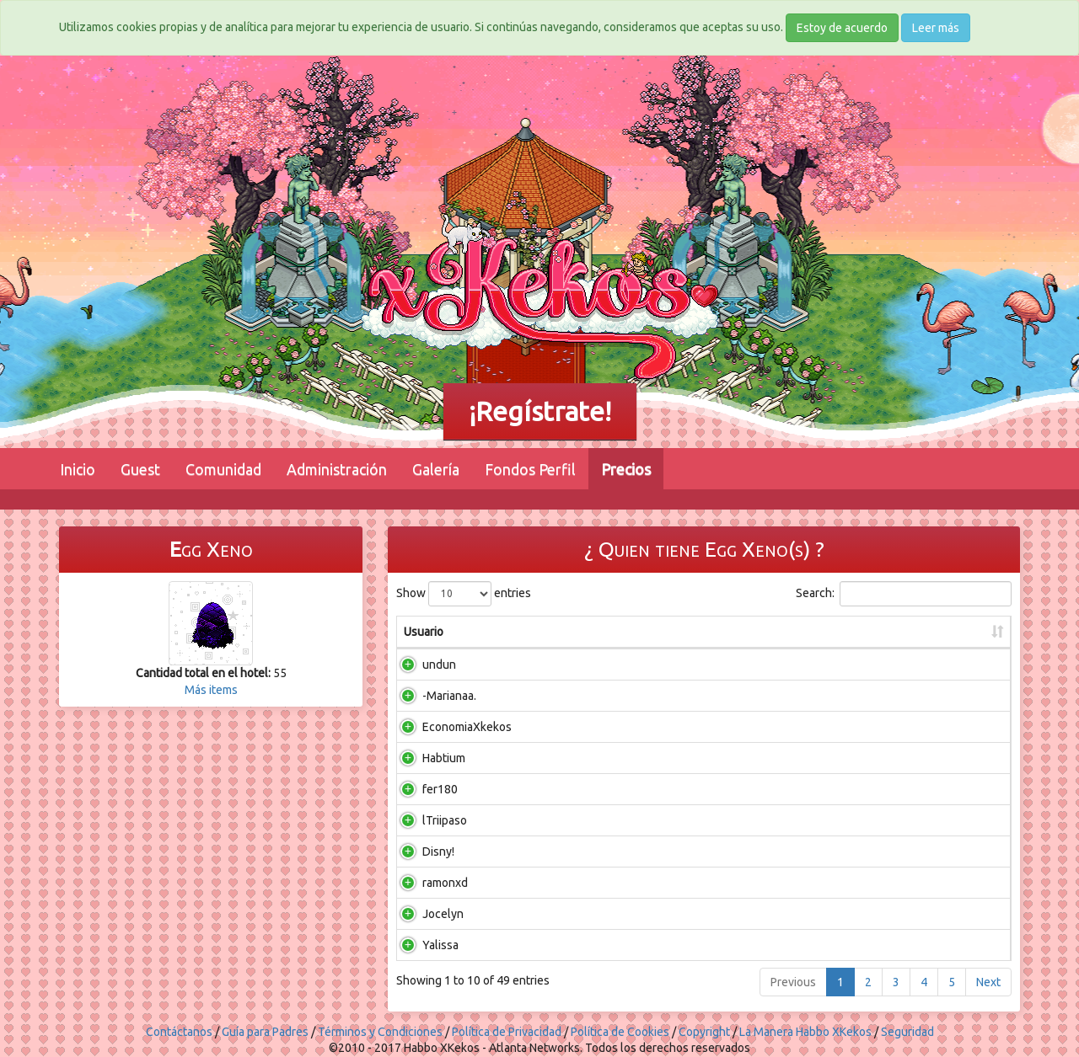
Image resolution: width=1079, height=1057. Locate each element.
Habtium (425, 758)
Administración (337, 469)
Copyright (704, 1031)
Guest (140, 469)
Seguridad (907, 1031)
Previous (793, 982)
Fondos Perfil (530, 469)
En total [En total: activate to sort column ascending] (742, 631)
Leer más (935, 28)
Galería (435, 469)
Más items (211, 690)
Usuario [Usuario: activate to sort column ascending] (423, 631)
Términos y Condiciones (380, 1031)
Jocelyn (424, 914)
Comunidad (223, 469)
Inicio (77, 469)
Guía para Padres (265, 1031)
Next (988, 982)
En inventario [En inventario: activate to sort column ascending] (638, 631)
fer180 (421, 789)
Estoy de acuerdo (842, 28)
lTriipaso (426, 820)
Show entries (463, 593)
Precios (626, 469)
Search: (904, 593)
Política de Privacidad (506, 1031)
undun (421, 664)
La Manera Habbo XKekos (805, 1031)
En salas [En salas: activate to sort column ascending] (539, 631)
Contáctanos (179, 1031)
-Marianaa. (431, 695)
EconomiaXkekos (448, 727)
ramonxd (426, 882)
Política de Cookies (620, 1031)
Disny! (420, 851)
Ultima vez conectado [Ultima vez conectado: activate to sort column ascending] (863, 631)
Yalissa (422, 945)
